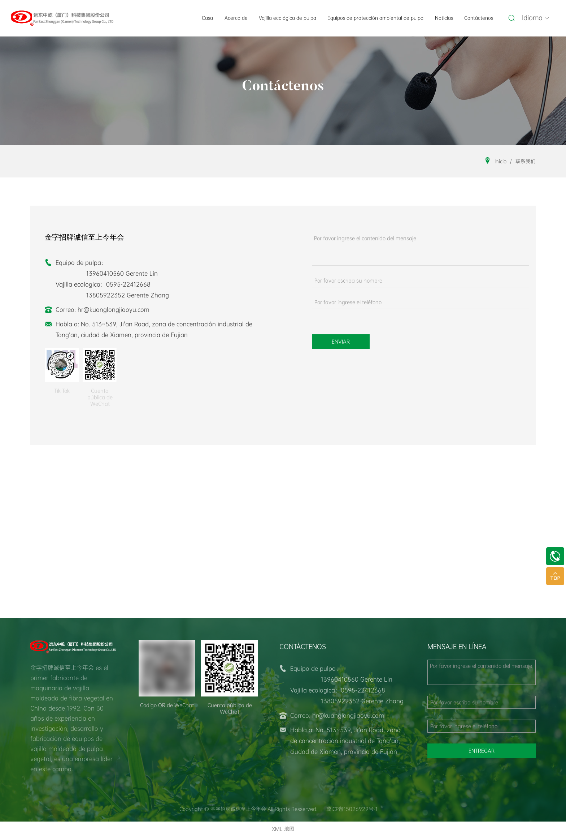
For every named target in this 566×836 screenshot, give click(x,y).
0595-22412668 (128, 284)
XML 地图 (283, 829)
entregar (482, 750)
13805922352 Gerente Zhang (127, 295)
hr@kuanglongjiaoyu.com (113, 309)
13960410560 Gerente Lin (122, 273)
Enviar (341, 341)
